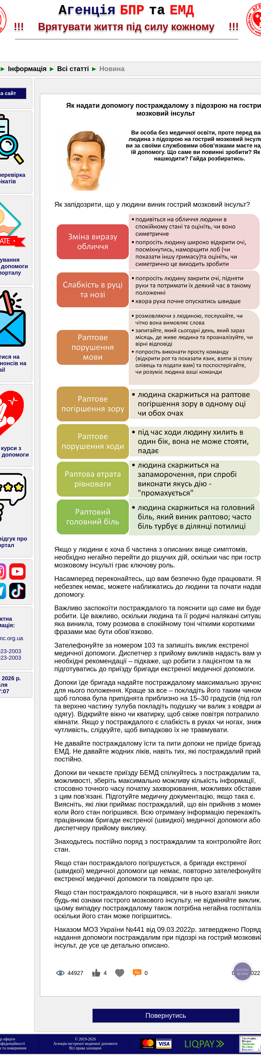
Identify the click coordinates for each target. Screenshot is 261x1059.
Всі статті (73, 68)
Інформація (27, 68)
